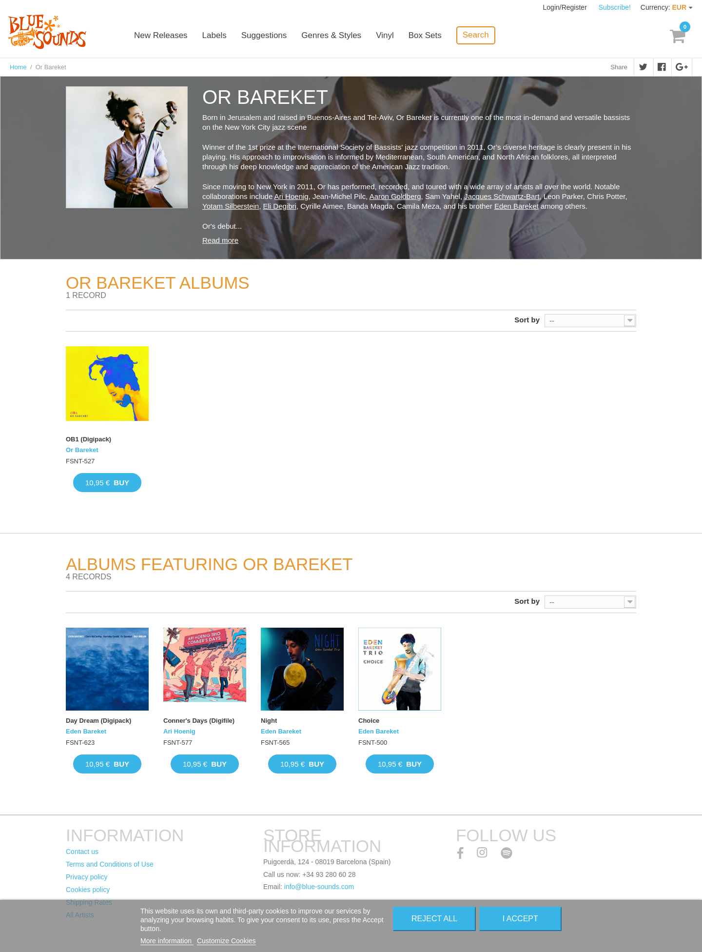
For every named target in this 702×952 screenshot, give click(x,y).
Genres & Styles (331, 35)
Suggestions (264, 35)
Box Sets (425, 35)
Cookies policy (88, 889)
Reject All (434, 918)
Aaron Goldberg (395, 196)
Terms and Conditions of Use (110, 864)
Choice (368, 720)
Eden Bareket (516, 206)
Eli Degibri (279, 206)
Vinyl (385, 35)
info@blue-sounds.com (319, 887)
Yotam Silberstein (230, 206)
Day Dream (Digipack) (98, 720)
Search (476, 35)
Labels (214, 35)
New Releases (161, 35)
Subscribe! (615, 7)
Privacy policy (87, 877)
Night (269, 720)
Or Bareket (82, 450)
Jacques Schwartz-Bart (501, 196)
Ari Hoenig (291, 196)
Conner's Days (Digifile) (198, 720)
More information (167, 941)
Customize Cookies (226, 941)
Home (18, 67)
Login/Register (566, 7)
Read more (220, 240)
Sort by (527, 320)
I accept (520, 918)
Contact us (82, 851)
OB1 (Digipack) (88, 439)
